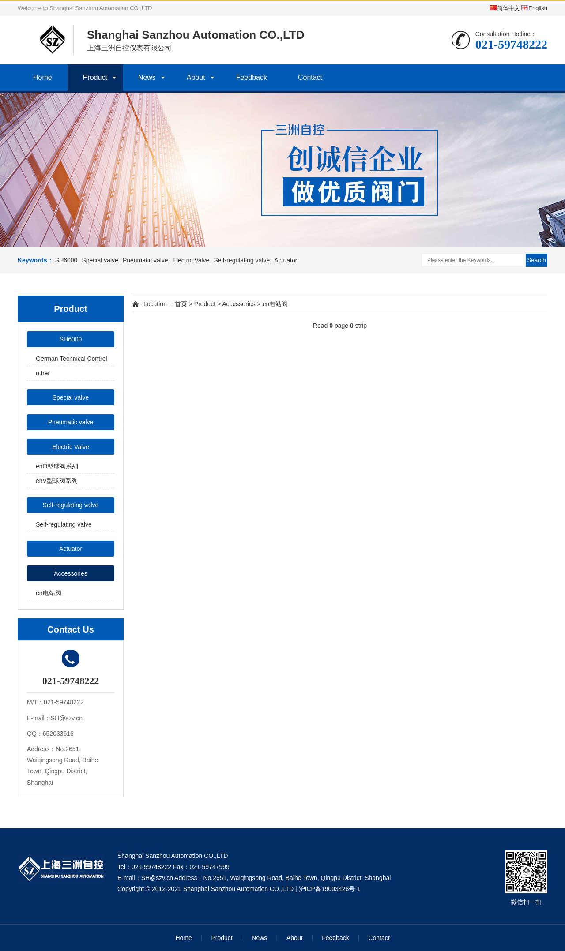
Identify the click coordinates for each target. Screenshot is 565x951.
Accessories (70, 573)
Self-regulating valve (242, 260)
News (147, 77)
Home (42, 77)
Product (95, 77)
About (196, 77)
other (43, 373)
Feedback (251, 77)
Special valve (100, 260)
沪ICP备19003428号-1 (330, 888)
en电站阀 (48, 592)
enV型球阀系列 (57, 480)
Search (536, 260)
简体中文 (505, 8)
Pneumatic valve (145, 260)
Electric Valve (191, 260)
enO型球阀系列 (57, 466)
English (534, 8)
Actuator (285, 260)
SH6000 (66, 260)
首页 (181, 303)
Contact (310, 77)
